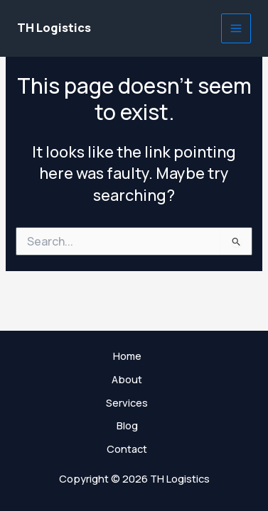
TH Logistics (54, 27)
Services (127, 402)
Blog (127, 425)
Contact (127, 448)
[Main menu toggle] (236, 28)
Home (127, 355)
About (127, 379)
